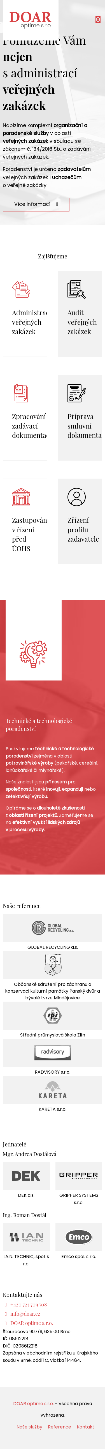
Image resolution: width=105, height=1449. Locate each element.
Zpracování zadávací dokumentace (32, 425)
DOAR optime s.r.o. (33, 1404)
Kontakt (85, 1427)
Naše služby (29, 1427)
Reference (59, 1427)
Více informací (36, 204)
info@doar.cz (25, 1313)
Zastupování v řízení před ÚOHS (30, 534)
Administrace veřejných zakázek (32, 321)
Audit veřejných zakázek (82, 321)
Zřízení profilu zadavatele (83, 529)
